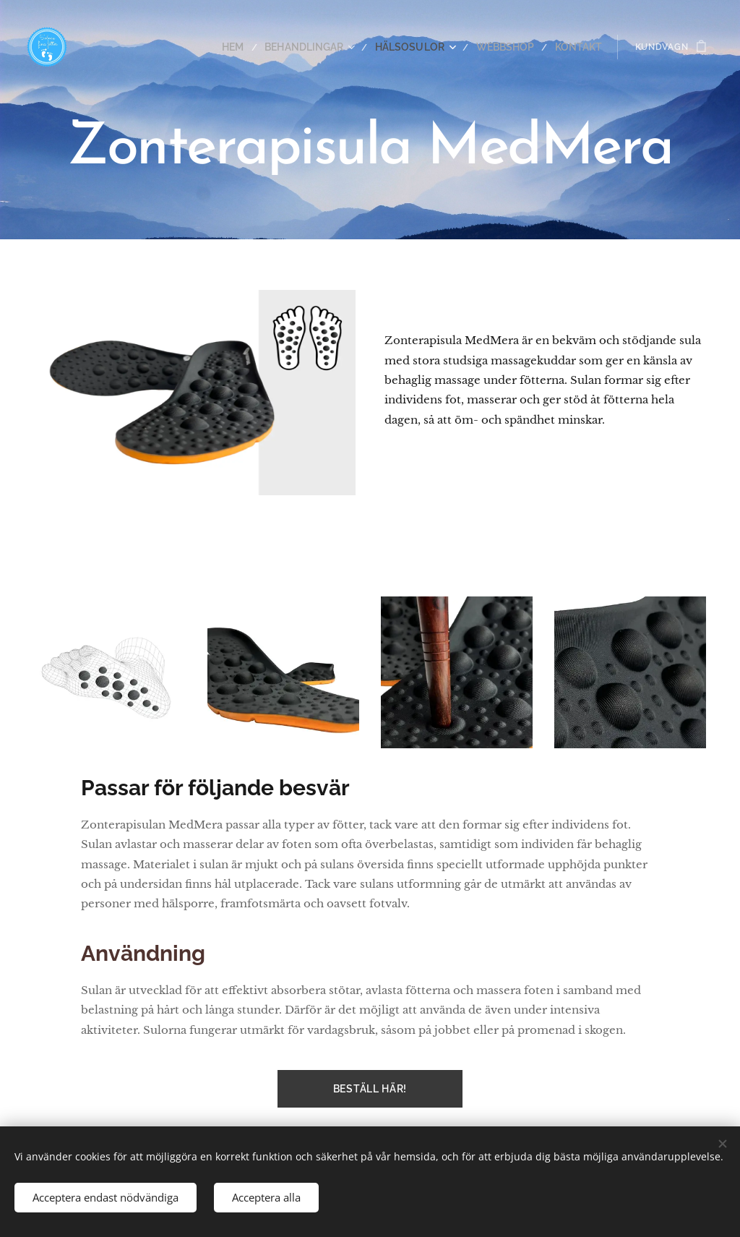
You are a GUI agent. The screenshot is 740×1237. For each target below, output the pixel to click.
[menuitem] (259, 47)
